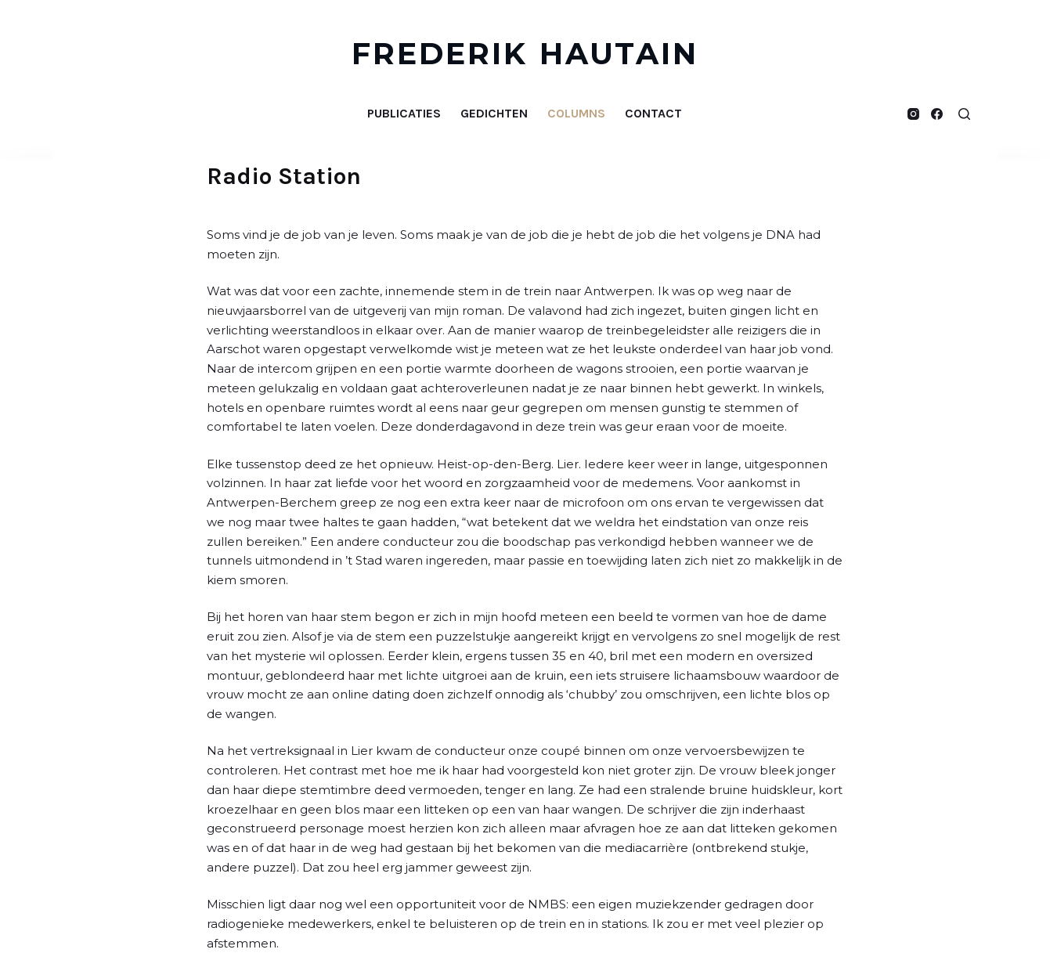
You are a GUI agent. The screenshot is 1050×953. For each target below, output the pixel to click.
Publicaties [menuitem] (404, 113)
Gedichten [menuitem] (494, 113)
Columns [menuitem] (576, 113)
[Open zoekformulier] (964, 114)
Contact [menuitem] (653, 113)
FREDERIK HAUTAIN (525, 53)
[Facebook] (937, 114)
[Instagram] (913, 114)
